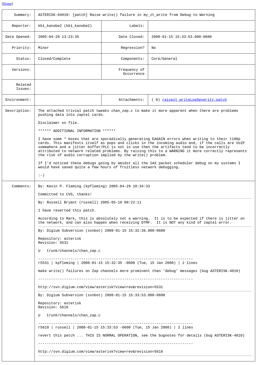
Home (7, 4)
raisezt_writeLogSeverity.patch (194, 100)
